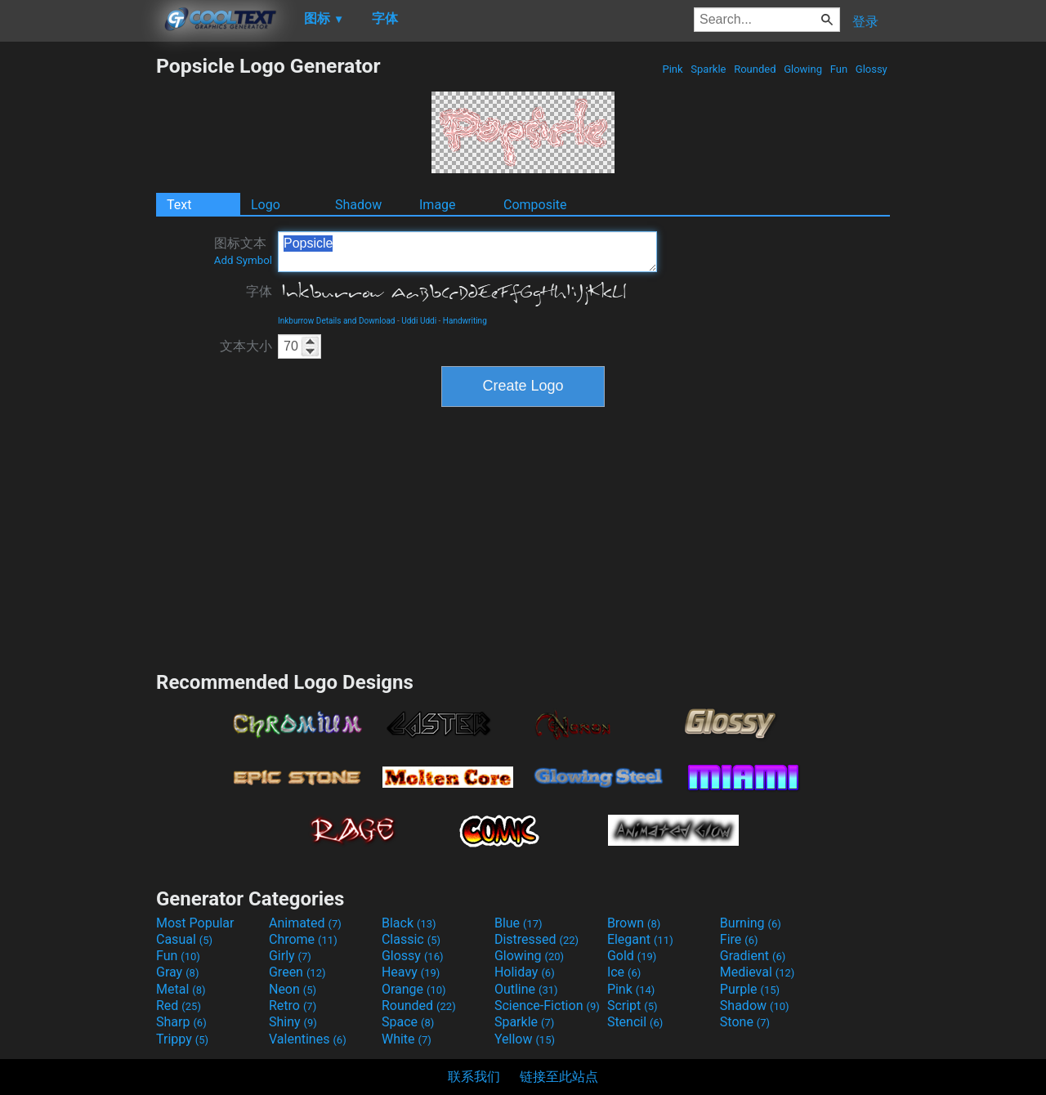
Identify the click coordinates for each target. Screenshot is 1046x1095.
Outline (526, 989)
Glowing (803, 69)
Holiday (524, 972)
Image (437, 204)
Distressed (536, 939)
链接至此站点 (559, 1076)
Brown (633, 923)
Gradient (752, 955)
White (406, 1039)
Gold (632, 955)
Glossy (871, 69)
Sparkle (708, 69)
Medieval (757, 972)
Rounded (755, 69)
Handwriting (465, 320)
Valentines (307, 1039)
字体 (259, 291)
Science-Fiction (547, 1005)
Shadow (358, 204)
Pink (672, 69)
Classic (411, 939)
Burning (750, 923)
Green (297, 972)
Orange (414, 989)
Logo (265, 204)
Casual (184, 939)
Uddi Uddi (418, 320)
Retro (292, 1005)
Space (408, 1022)
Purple (750, 989)
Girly (290, 955)
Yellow (524, 1039)
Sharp (181, 1022)
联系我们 (474, 1076)
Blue (518, 923)
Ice (624, 972)
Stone (745, 1022)
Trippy (182, 1039)
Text (179, 204)
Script (632, 1005)
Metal (181, 989)
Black (409, 923)
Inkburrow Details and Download (337, 320)
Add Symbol (243, 260)
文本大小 (246, 346)
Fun (838, 69)
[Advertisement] (77, 299)
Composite (535, 204)
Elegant (640, 939)
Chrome (303, 939)
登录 (865, 21)
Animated (305, 923)
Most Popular (195, 923)
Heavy (411, 972)
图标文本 (243, 250)
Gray (177, 972)
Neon (292, 989)
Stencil (635, 1022)
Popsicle (467, 251)
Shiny (293, 1022)
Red (178, 1005)
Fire (739, 939)
